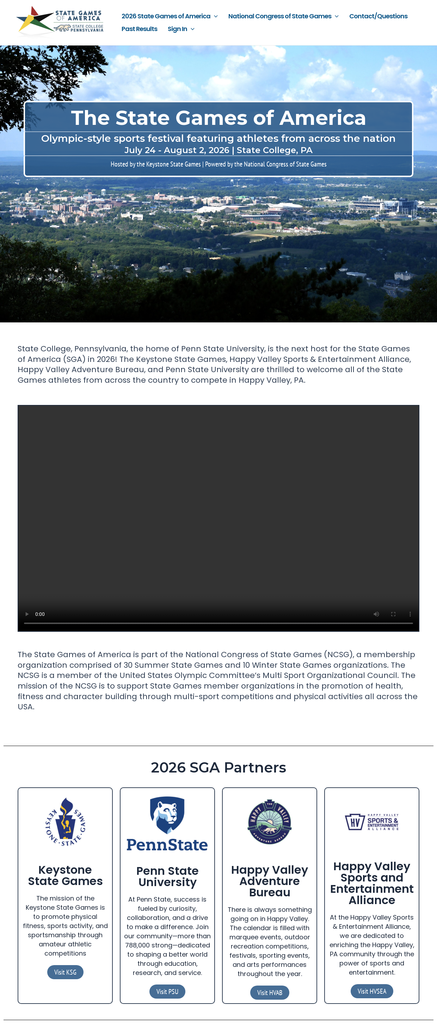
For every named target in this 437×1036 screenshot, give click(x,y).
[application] (214, 16)
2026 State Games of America (170, 16)
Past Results (139, 28)
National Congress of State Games (283, 16)
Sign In (181, 29)
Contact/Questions (378, 16)
